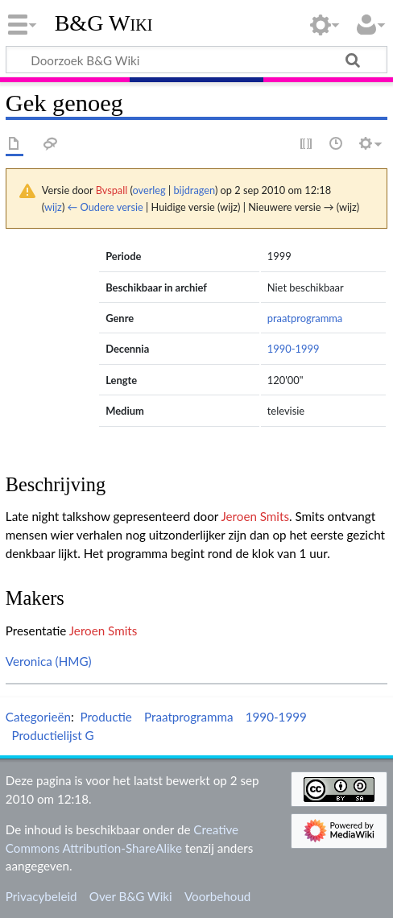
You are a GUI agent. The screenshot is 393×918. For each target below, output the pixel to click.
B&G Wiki (104, 23)
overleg (149, 190)
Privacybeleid (41, 896)
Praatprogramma (189, 716)
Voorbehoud (217, 896)
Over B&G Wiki (130, 896)
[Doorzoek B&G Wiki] (196, 59)
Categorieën (38, 716)
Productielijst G (52, 735)
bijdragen (193, 190)
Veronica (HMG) (49, 661)
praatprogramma (305, 318)
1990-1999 (293, 348)
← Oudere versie (105, 207)
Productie (105, 716)
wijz (53, 207)
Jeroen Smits (255, 516)
